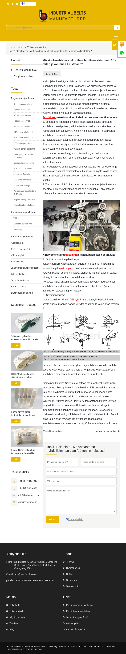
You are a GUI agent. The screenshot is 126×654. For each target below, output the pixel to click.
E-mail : (10, 574)
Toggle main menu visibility (116, 36)
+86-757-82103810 (27, 480)
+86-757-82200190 (27, 502)
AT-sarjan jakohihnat (22, 115)
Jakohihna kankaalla (22, 180)
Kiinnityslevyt (17, 261)
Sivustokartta (72, 586)
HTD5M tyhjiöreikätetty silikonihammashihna (22, 376)
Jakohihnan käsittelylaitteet (24, 268)
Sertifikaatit (71, 580)
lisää (15, 345)
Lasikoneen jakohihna (22, 292)
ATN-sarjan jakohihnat (22, 168)
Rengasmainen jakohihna (24, 104)
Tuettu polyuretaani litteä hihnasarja (23, 156)
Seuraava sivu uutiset (106, 431)
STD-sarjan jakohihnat (23, 126)
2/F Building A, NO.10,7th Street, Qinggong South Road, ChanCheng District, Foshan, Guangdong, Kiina (35, 565)
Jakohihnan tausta (20, 280)
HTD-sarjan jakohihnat (23, 132)
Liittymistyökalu (18, 274)
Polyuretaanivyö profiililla (24, 199)
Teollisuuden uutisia (25, 70)
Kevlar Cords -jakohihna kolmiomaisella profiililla (23, 452)
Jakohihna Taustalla (21, 174)
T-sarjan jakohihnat (21, 121)
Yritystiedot (14, 605)
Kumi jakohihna (18, 286)
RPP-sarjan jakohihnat (23, 138)
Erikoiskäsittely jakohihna (24, 205)
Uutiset (69, 574)
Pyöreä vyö (18, 229)
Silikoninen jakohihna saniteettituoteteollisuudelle (24, 338)
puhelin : (10, 580)
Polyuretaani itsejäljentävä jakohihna (24, 192)
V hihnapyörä (17, 255)
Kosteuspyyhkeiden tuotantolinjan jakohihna (23, 413)
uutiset (20, 47)
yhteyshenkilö (16, 554)
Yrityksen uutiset (35, 47)
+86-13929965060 (27, 488)
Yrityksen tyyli (16, 611)
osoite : (9, 562)
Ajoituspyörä (17, 243)
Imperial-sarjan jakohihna (24, 149)
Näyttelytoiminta (17, 617)
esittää (52, 519)
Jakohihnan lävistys (21, 185)
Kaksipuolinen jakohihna (23, 163)
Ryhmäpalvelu (73, 568)
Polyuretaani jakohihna (22, 98)
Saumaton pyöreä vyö (22, 236)
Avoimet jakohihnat (21, 110)
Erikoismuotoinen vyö (22, 224)
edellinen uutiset (52, 431)
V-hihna (16, 218)
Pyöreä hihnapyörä (20, 249)
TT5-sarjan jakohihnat (22, 143)
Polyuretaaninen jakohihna (79, 605)
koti (11, 47)
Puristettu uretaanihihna (23, 212)
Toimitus (70, 562)
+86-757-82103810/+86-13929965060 (34, 580)
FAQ (11, 629)
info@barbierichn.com (29, 495)
